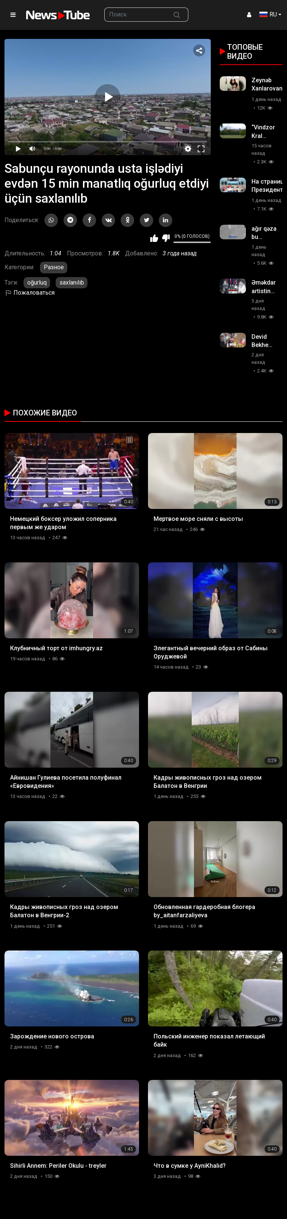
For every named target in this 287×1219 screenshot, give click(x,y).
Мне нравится (154, 238)
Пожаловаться (29, 292)
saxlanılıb (71, 282)
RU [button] (268, 14)
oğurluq (37, 282)
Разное (54, 267)
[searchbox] (135, 14)
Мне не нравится (166, 238)
